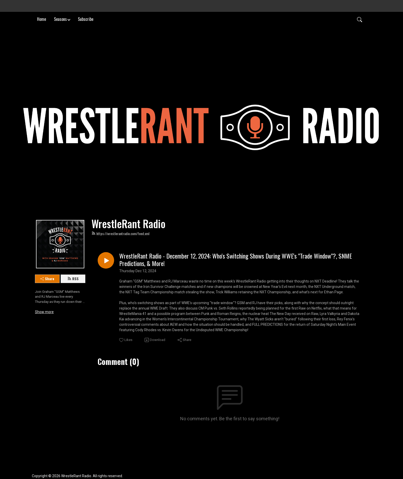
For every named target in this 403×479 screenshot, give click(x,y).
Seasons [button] (60, 19)
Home (41, 19)
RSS (73, 278)
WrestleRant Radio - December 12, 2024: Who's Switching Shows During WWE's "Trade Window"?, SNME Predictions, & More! (235, 259)
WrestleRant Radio (128, 223)
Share (47, 278)
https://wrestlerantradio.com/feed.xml (120, 233)
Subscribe (85, 19)
